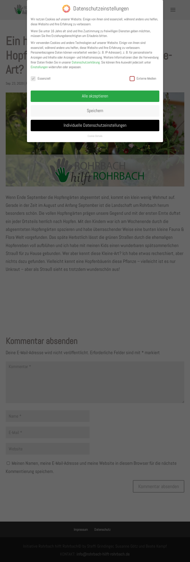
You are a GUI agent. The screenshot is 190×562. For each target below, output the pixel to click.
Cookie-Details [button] (95, 134)
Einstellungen (39, 65)
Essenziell (40, 76)
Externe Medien (143, 76)
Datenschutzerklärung (86, 60)
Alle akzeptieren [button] (95, 94)
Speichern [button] (95, 108)
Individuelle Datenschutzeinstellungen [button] (95, 123)
